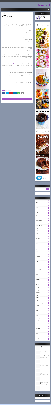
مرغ (42, 326)
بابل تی (41, 346)
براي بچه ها (42, 205)
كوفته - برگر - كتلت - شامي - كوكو (42, 303)
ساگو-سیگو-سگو (42, 249)
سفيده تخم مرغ (42, 256)
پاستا (42, 215)
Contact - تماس (8, 0)
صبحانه (42, 274)
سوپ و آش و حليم (42, 259)
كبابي (42, 302)
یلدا (42, 339)
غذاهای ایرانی (42, 282)
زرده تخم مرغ (42, 246)
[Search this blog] (41, 189)
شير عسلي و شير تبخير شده (42, 267)
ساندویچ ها (42, 253)
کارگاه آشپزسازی (43, 5)
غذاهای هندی (42, 297)
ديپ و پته (42, 244)
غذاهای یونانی (42, 298)
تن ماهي (42, 230)
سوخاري (42, 261)
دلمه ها (42, 243)
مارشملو (42, 323)
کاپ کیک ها (42, 305)
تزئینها (42, 228)
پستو (42, 217)
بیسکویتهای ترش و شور (42, 213)
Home (3, 13)
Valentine (42, 200)
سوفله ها (42, 264)
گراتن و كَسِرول (42, 316)
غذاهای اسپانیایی (42, 279)
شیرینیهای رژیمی (42, 272)
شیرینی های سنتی (42, 269)
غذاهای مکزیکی (42, 295)
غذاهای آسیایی (42, 277)
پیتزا (42, 223)
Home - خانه (2, 0)
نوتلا (42, 334)
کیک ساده (41, 364)
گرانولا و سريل (42, 318)
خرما (42, 236)
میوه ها (42, 331)
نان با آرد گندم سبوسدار (43, 351)
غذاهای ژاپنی (42, 287)
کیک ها (42, 315)
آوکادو (42, 202)
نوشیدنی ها (5, 13)
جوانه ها (42, 231)
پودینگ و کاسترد (42, 218)
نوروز (42, 336)
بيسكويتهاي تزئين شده (42, 208)
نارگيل (6, 90)
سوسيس (42, 262)
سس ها (42, 254)
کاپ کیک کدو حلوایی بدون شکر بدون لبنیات (44, 356)
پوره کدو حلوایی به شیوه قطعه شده (44, 383)
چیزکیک (42, 233)
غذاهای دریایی (42, 285)
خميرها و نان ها (42, 238)
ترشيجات (42, 226)
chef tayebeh (43, 16)
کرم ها (42, 310)
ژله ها (42, 248)
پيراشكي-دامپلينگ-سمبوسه (42, 220)
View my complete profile (43, 17)
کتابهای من (42, 307)
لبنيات (42, 321)
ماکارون (42, 325)
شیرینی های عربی (42, 271)
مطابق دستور (13, 63)
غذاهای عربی (42, 290)
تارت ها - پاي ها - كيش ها (42, 225)
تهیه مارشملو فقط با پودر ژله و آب (44, 387)
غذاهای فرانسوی (42, 292)
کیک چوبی (42, 313)
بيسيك (42, 210)
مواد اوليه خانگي (42, 328)
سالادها (42, 251)
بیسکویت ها (42, 212)
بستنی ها (42, 207)
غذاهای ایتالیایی (42, 280)
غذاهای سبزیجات (42, 289)
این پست (21, 57)
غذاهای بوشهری (42, 284)
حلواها (42, 235)
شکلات (42, 266)
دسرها (42, 241)
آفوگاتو (41, 373)
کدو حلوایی (42, 308)
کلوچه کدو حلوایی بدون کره (44, 360)
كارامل (42, 300)
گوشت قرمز (42, 320)
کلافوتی (41, 377)
